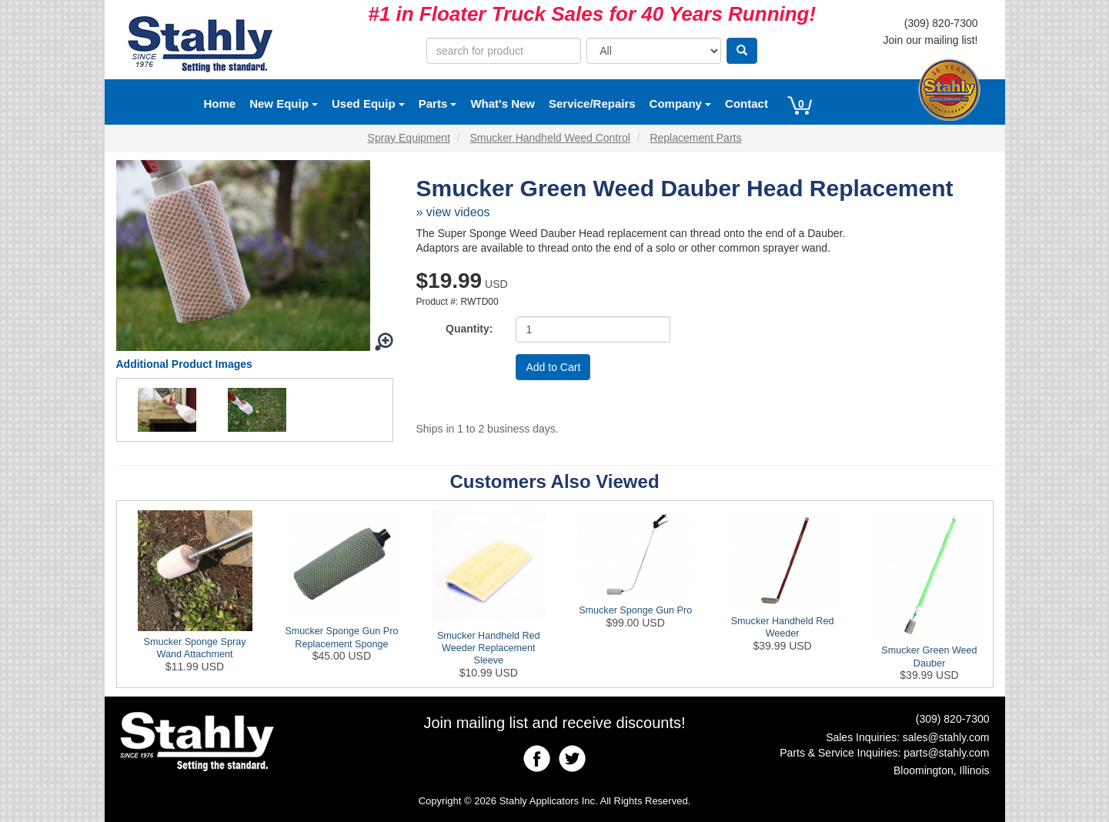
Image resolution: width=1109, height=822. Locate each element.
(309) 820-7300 (941, 23)
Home (220, 103)
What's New (502, 103)
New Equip (283, 103)
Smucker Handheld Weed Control (550, 138)
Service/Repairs (592, 103)
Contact (746, 103)
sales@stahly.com (946, 737)
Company (681, 103)
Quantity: (469, 328)
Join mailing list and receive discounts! (554, 722)
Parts (438, 103)
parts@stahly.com (946, 753)
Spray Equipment (409, 138)
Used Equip (368, 103)
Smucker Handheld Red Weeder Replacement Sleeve (488, 648)
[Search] (742, 51)
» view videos (453, 212)
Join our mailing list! (931, 40)
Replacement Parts (695, 138)
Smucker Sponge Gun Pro (635, 610)
